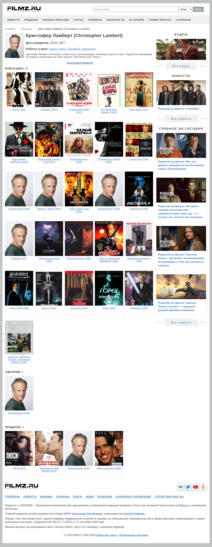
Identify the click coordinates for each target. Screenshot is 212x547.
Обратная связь (106, 535)
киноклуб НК (115, 20)
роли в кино (57, 49)
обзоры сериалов (56, 20)
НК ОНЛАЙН (136, 20)
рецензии (31, 20)
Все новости (181, 118)
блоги (77, 496)
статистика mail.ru (169, 496)
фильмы (46, 496)
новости (13, 20)
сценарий (73, 49)
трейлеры (95, 20)
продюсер (89, 49)
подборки (104, 496)
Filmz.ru (183, 505)
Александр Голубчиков (87, 513)
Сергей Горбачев (133, 513)
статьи (78, 20)
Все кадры (181, 66)
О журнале (183, 20)
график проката (160, 20)
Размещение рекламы (133, 535)
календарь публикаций (133, 496)
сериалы (63, 496)
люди (89, 496)
